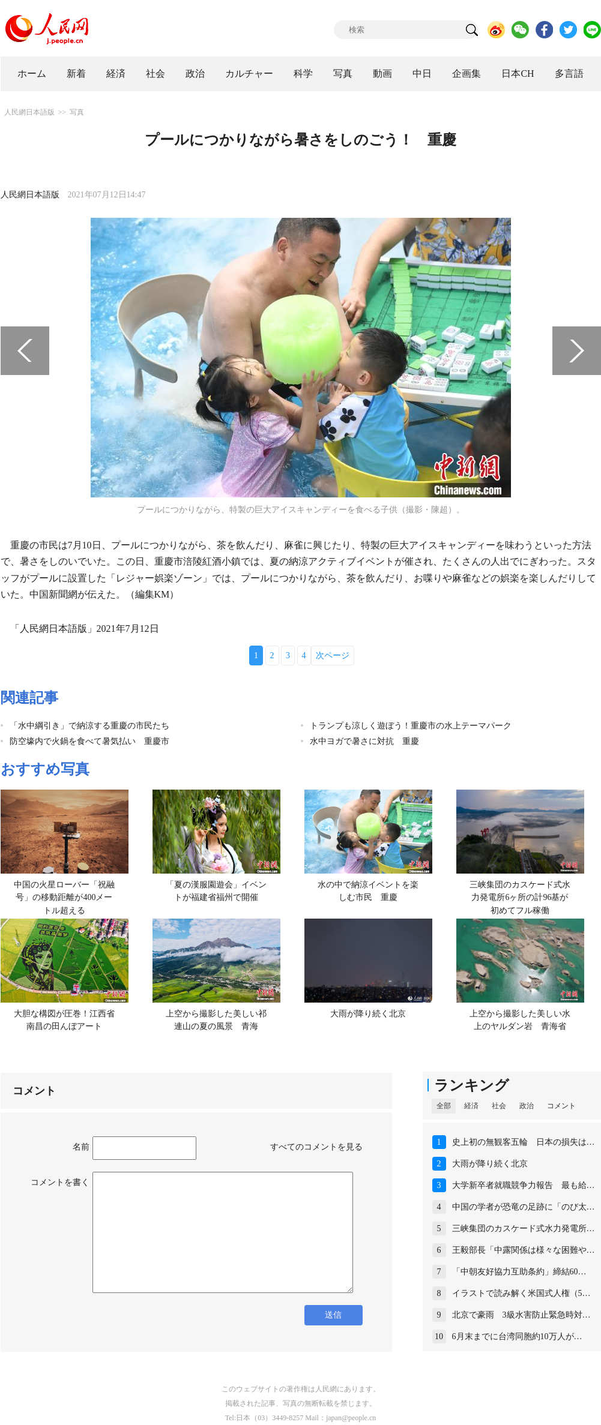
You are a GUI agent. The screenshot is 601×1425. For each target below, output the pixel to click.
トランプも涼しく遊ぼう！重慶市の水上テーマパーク (411, 725)
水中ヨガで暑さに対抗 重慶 (364, 741)
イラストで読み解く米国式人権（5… (521, 1293)
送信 (333, 1314)
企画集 (466, 73)
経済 (115, 73)
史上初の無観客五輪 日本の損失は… (523, 1142)
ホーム (31, 73)
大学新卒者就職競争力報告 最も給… (523, 1185)
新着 (76, 73)
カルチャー (249, 73)
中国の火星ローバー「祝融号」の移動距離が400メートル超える (64, 897)
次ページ (332, 655)
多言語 (569, 73)
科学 (303, 73)
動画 (382, 73)
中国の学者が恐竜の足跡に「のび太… (523, 1206)
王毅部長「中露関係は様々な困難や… (523, 1250)
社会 (155, 73)
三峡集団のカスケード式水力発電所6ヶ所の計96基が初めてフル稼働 (520, 897)
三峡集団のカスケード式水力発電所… (523, 1228)
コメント (561, 1106)
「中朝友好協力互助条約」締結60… (519, 1271)
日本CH (517, 73)
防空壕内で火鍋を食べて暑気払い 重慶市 (89, 741)
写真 (342, 73)
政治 (195, 73)
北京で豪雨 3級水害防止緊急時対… (521, 1314)
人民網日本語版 (29, 112)
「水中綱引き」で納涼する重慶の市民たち (89, 725)
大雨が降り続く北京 (368, 1013)
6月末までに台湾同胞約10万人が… (517, 1336)
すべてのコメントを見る (316, 1146)
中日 (422, 73)
